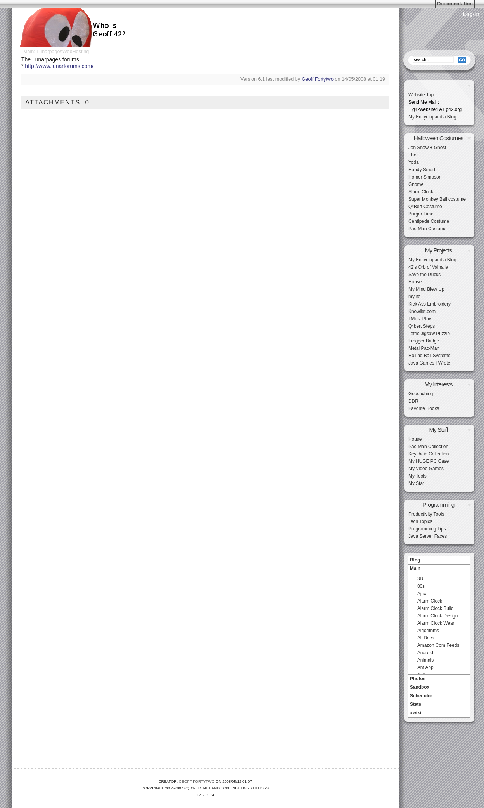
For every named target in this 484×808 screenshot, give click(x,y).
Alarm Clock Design (437, 616)
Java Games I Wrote (429, 363)
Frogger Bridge (423, 341)
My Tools (417, 476)
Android (425, 652)
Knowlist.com (422, 311)
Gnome (416, 184)
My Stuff (438, 429)
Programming (438, 504)
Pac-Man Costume (427, 228)
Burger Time (421, 214)
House (415, 282)
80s (421, 586)
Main (28, 51)
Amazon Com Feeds (438, 645)
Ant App (425, 667)
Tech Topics (420, 521)
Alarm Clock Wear (436, 623)
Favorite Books (423, 408)
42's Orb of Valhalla (428, 267)
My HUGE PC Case (428, 461)
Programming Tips (427, 529)
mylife (414, 296)
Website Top (421, 94)
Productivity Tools (426, 514)
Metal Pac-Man (423, 348)
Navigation (439, 554)
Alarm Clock (420, 192)
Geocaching (420, 393)
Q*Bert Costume (425, 206)
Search (439, 48)
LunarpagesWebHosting (62, 51)
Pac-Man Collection (428, 446)
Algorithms (428, 630)
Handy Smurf (421, 169)
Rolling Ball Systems (429, 355)
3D (420, 579)
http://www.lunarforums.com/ (59, 66)
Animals (425, 660)
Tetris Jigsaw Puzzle (429, 333)
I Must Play (419, 318)
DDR (413, 401)
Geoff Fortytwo (318, 79)
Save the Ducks (424, 274)
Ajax (421, 593)
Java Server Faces (427, 536)
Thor (413, 155)
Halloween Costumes (438, 138)
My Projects (438, 250)
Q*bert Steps (421, 326)
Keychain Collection (428, 454)
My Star (416, 483)
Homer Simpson (424, 177)
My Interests (439, 384)
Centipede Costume (428, 221)
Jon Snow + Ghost (427, 147)
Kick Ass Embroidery (429, 304)
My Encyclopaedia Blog (432, 117)
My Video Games (426, 468)
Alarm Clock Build (435, 608)
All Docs (425, 638)
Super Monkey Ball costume (437, 199)
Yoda (413, 162)
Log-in (471, 14)
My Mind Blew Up (426, 289)
